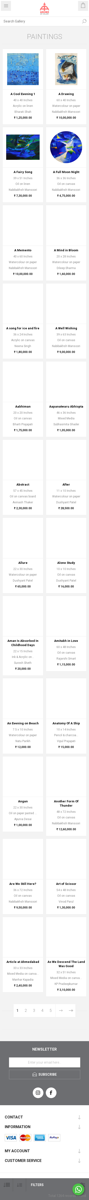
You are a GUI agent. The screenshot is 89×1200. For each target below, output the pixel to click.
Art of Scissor (66, 884)
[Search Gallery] (40, 21)
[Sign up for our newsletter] (44, 1062)
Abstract (22, 484)
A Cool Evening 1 (22, 94)
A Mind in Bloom (66, 250)
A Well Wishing (66, 328)
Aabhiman (23, 406)
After (66, 484)
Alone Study (66, 563)
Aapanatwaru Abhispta (66, 406)
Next (61, 1010)
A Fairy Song (23, 172)
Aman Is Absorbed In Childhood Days (22, 643)
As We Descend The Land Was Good (66, 964)
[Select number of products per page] (6, 1184)
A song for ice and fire (22, 328)
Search (84, 21)
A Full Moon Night (66, 172)
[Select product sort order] (19, 1184)
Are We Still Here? (22, 884)
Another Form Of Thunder (66, 803)
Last (70, 1010)
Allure (23, 563)
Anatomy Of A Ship (66, 723)
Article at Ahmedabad (22, 962)
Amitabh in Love (66, 641)
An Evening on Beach (23, 723)
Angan (23, 801)
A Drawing (66, 94)
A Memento (22, 250)
